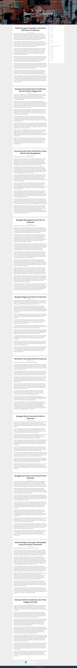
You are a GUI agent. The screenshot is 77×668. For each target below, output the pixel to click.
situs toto (52, 42)
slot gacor (52, 49)
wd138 (52, 31)
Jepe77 (52, 40)
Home (46, 1)
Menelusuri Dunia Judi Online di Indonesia (30, 359)
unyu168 (52, 53)
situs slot (52, 34)
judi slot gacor (53, 27)
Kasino (50, 1)
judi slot (52, 36)
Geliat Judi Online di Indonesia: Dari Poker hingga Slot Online (30, 601)
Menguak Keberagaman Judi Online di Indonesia (30, 221)
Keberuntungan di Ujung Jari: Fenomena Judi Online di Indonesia (30, 29)
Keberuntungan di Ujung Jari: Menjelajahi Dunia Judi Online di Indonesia (30, 543)
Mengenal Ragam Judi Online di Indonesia (30, 297)
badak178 (52, 55)
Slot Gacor (52, 29)
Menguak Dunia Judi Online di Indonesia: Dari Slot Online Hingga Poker (30, 90)
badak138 (52, 57)
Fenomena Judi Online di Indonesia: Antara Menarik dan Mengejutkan (30, 152)
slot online (55, 1)
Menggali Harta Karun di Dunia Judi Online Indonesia (30, 477)
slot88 (51, 51)
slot (51, 44)
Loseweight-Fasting (18, 1)
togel (51, 60)
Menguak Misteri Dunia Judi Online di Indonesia (30, 417)
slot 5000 (52, 47)
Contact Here (61, 1)
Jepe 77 (52, 38)
